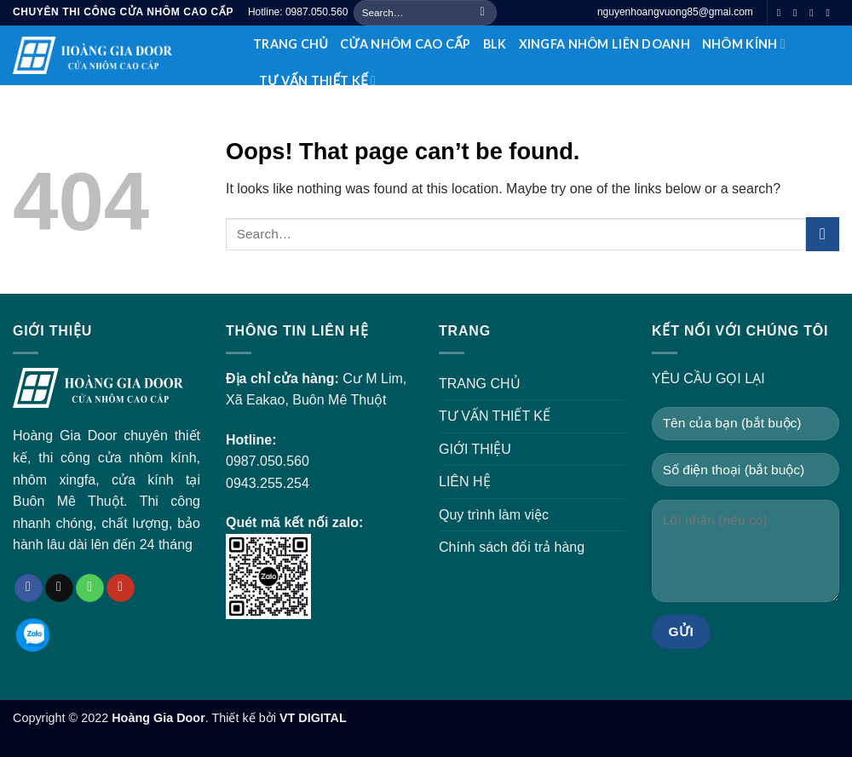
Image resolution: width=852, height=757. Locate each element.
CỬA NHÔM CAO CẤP (405, 44)
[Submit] (482, 13)
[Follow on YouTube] (831, 13)
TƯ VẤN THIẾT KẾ (317, 80)
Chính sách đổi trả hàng (511, 547)
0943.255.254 (267, 483)
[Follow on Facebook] (782, 13)
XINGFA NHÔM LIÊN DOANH (604, 44)
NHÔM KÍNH (744, 44)
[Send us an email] (798, 13)
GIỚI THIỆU (475, 449)
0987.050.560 (267, 461)
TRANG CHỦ (290, 44)
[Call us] (814, 13)
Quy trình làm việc (494, 515)
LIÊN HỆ (465, 481)
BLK (495, 44)
